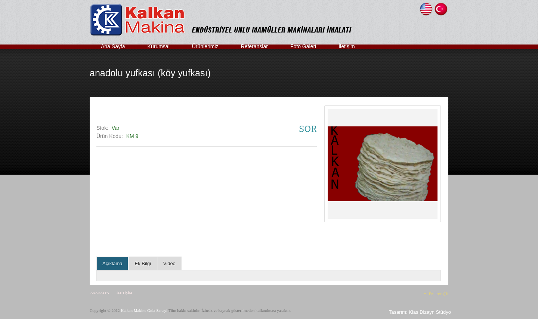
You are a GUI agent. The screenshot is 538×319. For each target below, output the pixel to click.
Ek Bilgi (142, 263)
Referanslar (254, 46)
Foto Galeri (303, 46)
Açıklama (112, 263)
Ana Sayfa (113, 46)
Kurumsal (159, 46)
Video (169, 263)
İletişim (346, 46)
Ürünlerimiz (205, 46)
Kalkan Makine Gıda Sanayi (144, 310)
